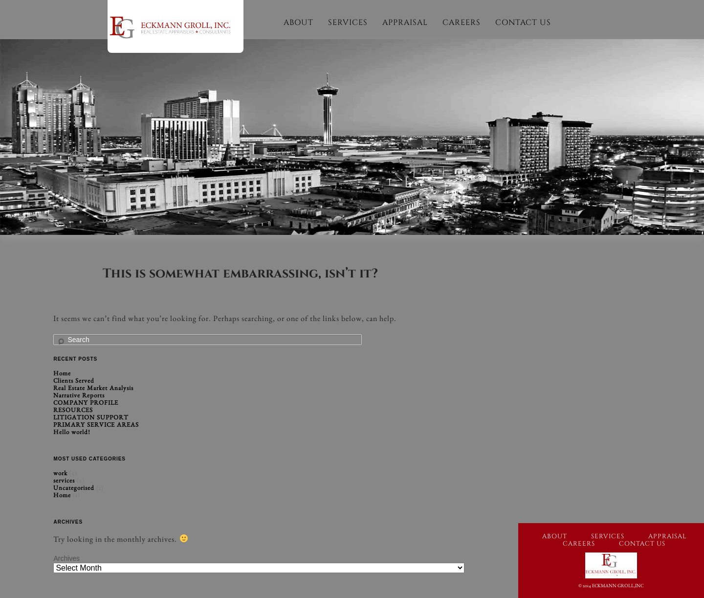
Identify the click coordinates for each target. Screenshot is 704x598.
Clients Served (73, 380)
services (64, 480)
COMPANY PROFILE (85, 402)
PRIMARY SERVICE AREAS (96, 424)
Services (348, 22)
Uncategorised (73, 487)
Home (62, 373)
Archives (66, 558)
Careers (461, 22)
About (298, 22)
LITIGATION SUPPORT (91, 417)
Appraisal (405, 22)
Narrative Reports (79, 395)
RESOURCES (73, 410)
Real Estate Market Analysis (93, 388)
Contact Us (523, 22)
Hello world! (71, 432)
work (60, 473)
